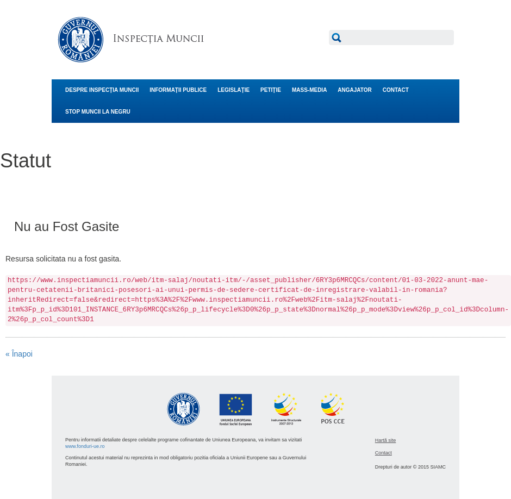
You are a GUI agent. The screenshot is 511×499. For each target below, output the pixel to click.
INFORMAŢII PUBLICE (178, 90)
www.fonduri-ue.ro (85, 446)
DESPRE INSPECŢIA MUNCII (102, 90)
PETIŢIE (270, 90)
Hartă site (385, 440)
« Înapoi (19, 354)
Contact (383, 453)
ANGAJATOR (354, 90)
